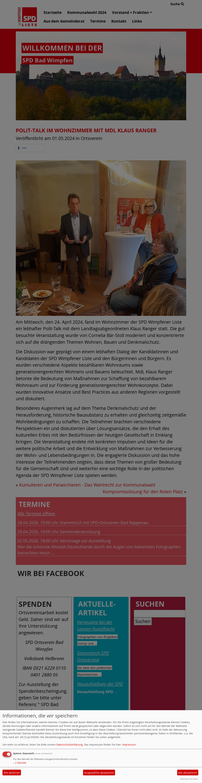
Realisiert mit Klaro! (189, 778)
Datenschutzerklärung (69, 744)
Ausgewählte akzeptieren (99, 772)
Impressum (129, 744)
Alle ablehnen (12, 772)
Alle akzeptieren (187, 772)
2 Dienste (19, 762)
